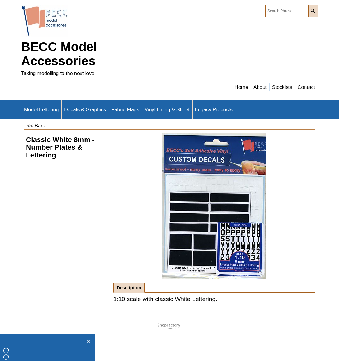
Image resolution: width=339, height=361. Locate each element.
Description (129, 287)
